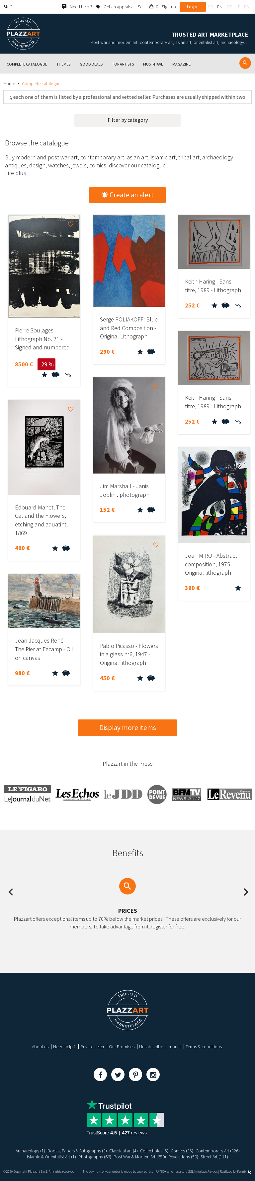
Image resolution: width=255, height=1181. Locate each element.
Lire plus (15, 173)
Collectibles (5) (154, 1151)
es (246, 7)
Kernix (244, 1171)
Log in (193, 7)
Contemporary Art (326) (218, 1151)
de (229, 7)
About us (40, 1047)
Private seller (92, 1047)
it (238, 7)
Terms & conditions (204, 1047)
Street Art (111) (214, 1157)
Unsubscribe (151, 1047)
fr (210, 7)
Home (9, 84)
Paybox (212, 1171)
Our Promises (121, 1047)
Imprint (174, 1047)
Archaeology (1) (30, 1151)
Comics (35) (182, 1151)
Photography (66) (94, 1157)
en (219, 7)
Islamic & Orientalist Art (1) (51, 1157)
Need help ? (64, 1047)
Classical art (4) (123, 1151)
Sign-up (169, 7)
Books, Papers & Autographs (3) (77, 1151)
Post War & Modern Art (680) (140, 1157)
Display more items (127, 727)
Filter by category (128, 119)
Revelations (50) (184, 1157)
